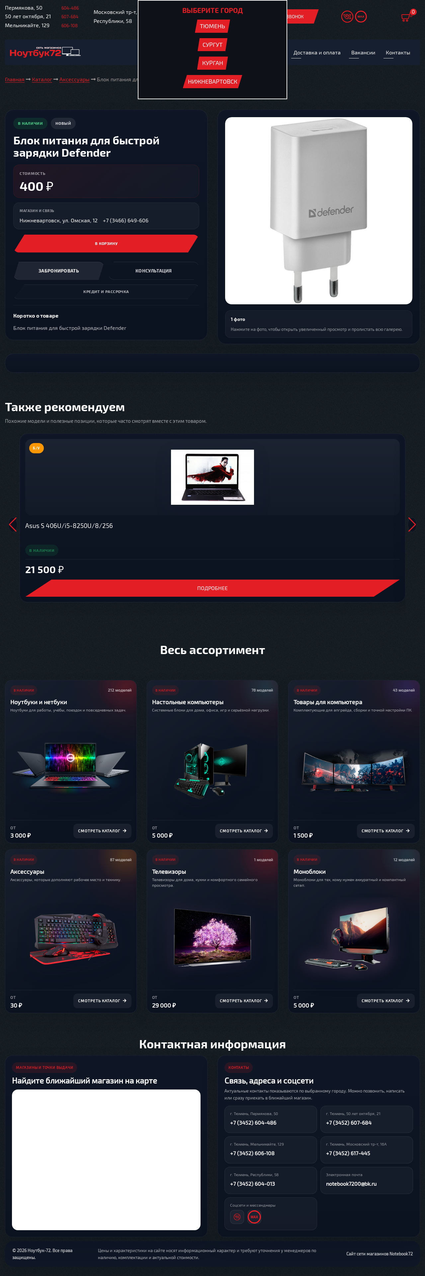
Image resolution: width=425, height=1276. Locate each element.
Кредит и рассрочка (106, 292)
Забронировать (59, 271)
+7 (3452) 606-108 (252, 1154)
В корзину (106, 244)
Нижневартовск (212, 81)
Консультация (153, 271)
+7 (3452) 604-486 (253, 1123)
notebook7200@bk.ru (351, 1184)
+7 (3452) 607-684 (349, 1123)
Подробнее (212, 588)
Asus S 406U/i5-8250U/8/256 (69, 526)
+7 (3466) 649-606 (125, 221)
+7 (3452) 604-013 (252, 1184)
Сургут (212, 44)
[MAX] (254, 1218)
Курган (212, 62)
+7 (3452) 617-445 (348, 1154)
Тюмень (212, 26)
